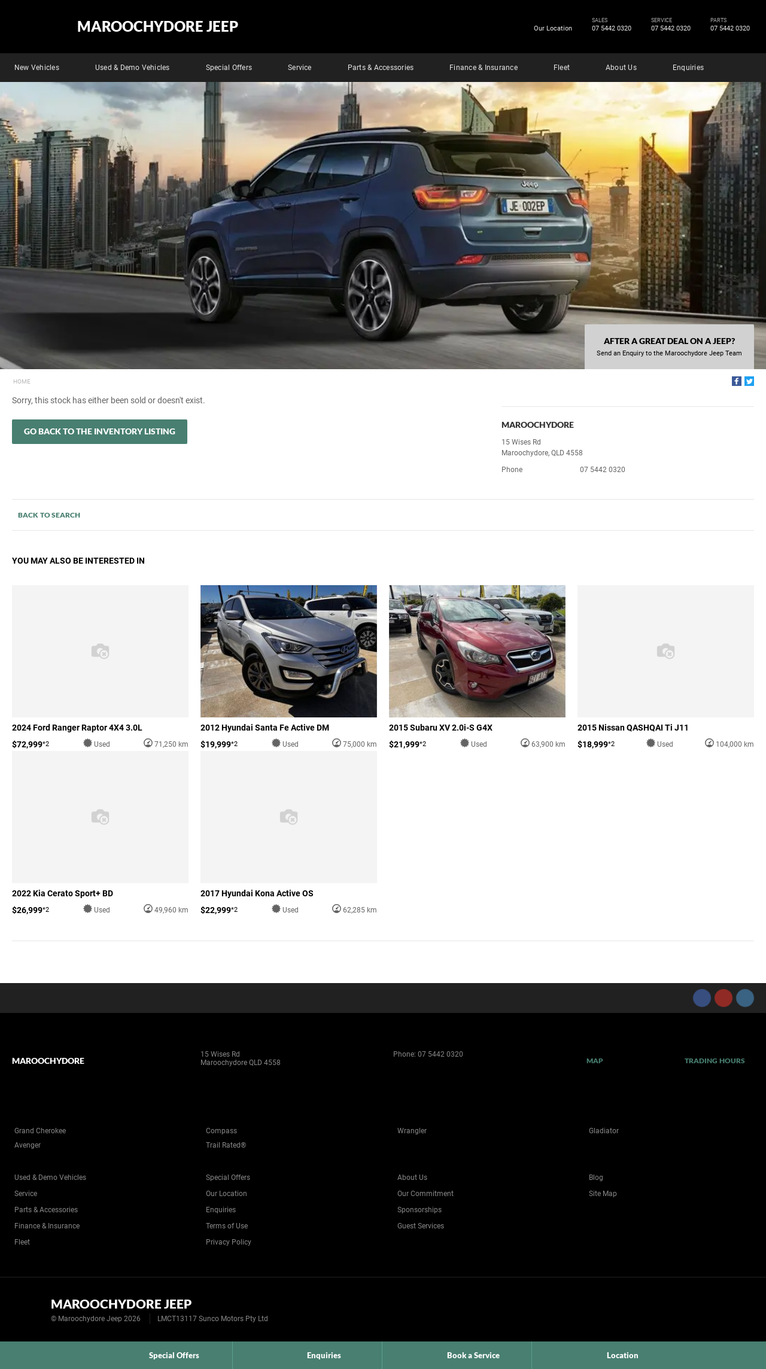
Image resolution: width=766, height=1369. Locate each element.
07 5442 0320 (609, 29)
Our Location (553, 28)
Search (746, 66)
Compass (221, 1131)
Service (300, 67)
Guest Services (420, 1226)
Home (22, 381)
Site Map (603, 1193)
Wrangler (412, 1131)
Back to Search (49, 514)
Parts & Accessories (381, 67)
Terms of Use (227, 1226)
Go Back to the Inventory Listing (99, 431)
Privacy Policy (228, 1242)
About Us (621, 67)
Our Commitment (425, 1193)
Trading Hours (715, 1060)
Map (594, 1060)
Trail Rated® (226, 1145)
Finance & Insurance (483, 67)
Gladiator (604, 1131)
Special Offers (229, 67)
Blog (596, 1177)
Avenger (27, 1145)
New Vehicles (36, 67)
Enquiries (688, 67)
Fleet (562, 67)
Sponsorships (419, 1210)
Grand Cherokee (40, 1131)
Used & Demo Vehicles (132, 67)
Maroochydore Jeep (157, 26)
